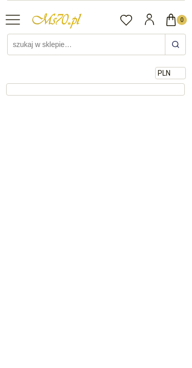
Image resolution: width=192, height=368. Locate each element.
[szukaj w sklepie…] (175, 44)
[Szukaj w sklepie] (87, 44)
